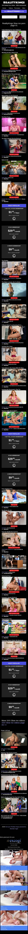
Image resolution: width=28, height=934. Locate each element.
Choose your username (14, 547)
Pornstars (17, 8)
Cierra (2, 906)
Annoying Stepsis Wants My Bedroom (12, 640)
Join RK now (14, 526)
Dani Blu (10, 428)
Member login (14, 828)
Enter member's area (14, 362)
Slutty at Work (6, 554)
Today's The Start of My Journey (7, 926)
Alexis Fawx (4, 364)
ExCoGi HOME (14, 845)
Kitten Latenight (5, 636)
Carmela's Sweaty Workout (9, 597)
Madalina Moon (4, 771)
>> (5, 725)
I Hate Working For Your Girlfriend (11, 29)
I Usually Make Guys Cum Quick (7, 886)
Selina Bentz (4, 70)
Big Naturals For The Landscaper (11, 74)
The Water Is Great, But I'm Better (11, 282)
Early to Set (5, 160)
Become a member (14, 132)
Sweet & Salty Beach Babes (9, 411)
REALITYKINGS (14, 2)
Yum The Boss (5, 385)
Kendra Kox (10, 549)
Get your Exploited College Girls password (14, 849)
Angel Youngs (11, 199)
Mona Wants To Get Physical (10, 95)
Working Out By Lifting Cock (10, 52)
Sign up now (14, 111)
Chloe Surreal (11, 47)
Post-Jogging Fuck (7, 488)
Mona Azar (4, 113)
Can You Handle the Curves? (10, 531)
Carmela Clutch (5, 615)
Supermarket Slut (7, 619)
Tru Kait (3, 156)
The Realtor (5, 260)
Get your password (14, 276)
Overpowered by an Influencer (9, 775)
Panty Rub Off (6, 303)
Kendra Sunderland (12, 134)
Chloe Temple (5, 572)
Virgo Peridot (4, 549)
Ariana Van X (4, 593)
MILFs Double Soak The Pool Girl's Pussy (12, 797)
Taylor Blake (4, 177)
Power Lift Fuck (5, 730)
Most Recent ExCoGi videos (14, 847)
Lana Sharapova (5, 506)
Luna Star (4, 527)
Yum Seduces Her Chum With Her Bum (13, 368)
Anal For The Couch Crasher (9, 752)
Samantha (7, 869)
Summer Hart (4, 199)
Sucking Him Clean (7, 346)
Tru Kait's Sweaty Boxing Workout (11, 138)
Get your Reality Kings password (15, 826)
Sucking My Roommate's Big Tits (11, 389)
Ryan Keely (3, 793)
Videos (11, 8)
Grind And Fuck (6, 576)
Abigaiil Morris (17, 199)
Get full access (14, 68)
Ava (6, 889)
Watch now (14, 90)
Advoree (3, 299)
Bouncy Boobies (6, 181)
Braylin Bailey (9, 793)
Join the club (14, 45)
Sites (23, 8)
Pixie (6, 929)
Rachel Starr (4, 278)
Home (4, 8)
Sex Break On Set (7, 510)
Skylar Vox (4, 658)
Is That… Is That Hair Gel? (6, 866)
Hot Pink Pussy (6, 117)
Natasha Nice (4, 47)
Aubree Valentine (11, 278)
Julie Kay (4, 321)
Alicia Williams (5, 428)
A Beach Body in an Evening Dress (11, 325)
